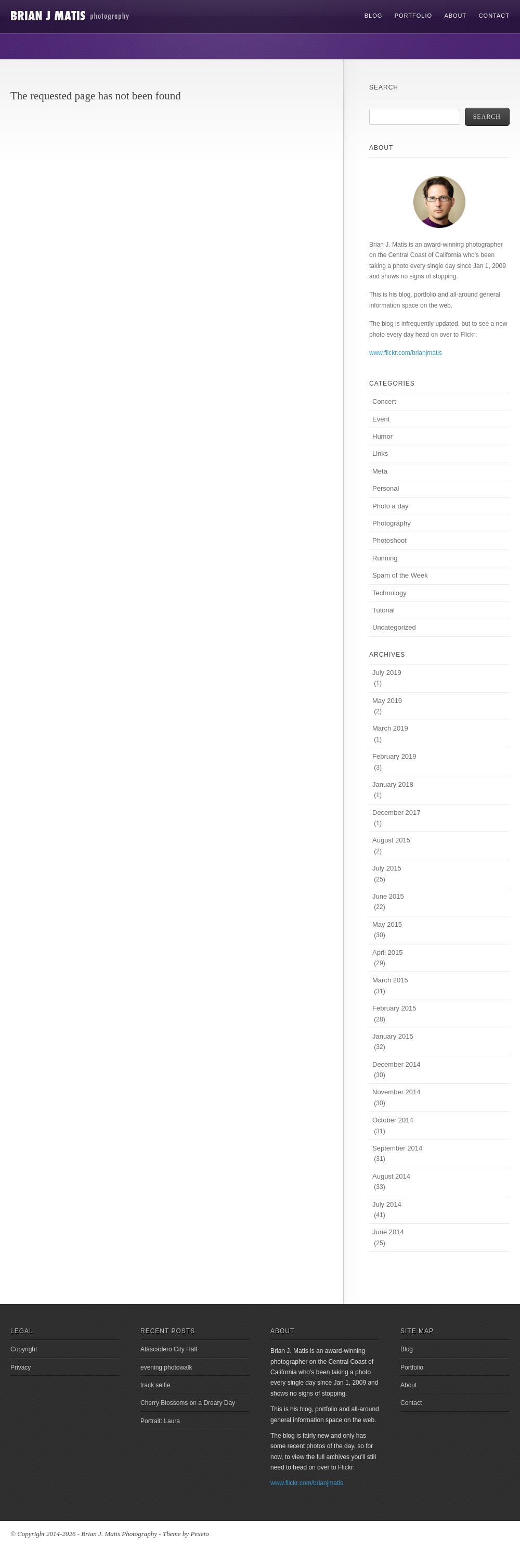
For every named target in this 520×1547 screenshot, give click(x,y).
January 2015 (392, 1036)
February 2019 (394, 756)
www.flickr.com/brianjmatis (405, 352)
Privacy (20, 1367)
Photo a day (390, 506)
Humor (382, 436)
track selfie (155, 1385)
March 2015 (390, 980)
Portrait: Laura (160, 1421)
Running (384, 558)
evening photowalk (166, 1367)
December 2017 (396, 812)
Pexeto (199, 1534)
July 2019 (386, 672)
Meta (379, 471)
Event (380, 419)
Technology (389, 593)
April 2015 (387, 952)
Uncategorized (394, 627)
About (455, 15)
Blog (374, 15)
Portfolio (413, 15)
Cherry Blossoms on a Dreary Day (187, 1403)
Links (380, 453)
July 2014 (386, 1204)
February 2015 (394, 1008)
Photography (391, 523)
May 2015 (387, 924)
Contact (494, 15)
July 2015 (386, 868)
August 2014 (391, 1176)
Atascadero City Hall (168, 1349)
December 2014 (396, 1064)
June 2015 (388, 896)
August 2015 (391, 840)
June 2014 (388, 1232)
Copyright (23, 1349)
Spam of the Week (400, 575)
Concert (384, 401)
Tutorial (383, 610)
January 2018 (392, 784)
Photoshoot (389, 540)
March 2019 (390, 728)
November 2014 (396, 1092)
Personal (385, 488)
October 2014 (392, 1120)
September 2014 (397, 1148)
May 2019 (387, 701)
